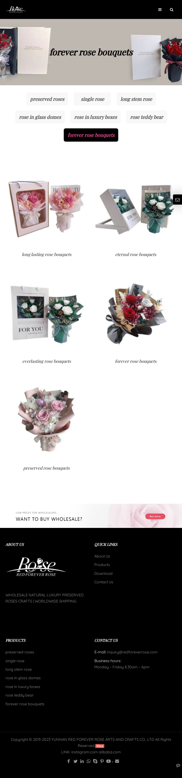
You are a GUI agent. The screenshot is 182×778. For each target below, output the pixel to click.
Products (102, 564)
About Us (102, 556)
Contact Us (103, 582)
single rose (92, 99)
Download (103, 573)
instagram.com (84, 752)
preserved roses (47, 99)
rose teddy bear (146, 117)
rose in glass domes (40, 117)
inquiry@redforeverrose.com (132, 652)
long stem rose (136, 99)
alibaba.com (110, 752)
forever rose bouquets (91, 135)
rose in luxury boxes (95, 117)
